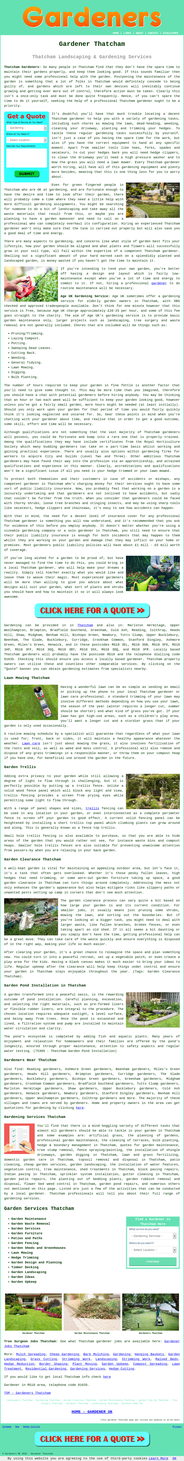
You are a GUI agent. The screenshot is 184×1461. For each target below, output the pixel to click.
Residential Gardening (46, 1369)
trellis (92, 808)
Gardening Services (87, 1369)
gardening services (21, 1198)
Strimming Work (76, 1359)
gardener (144, 101)
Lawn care (31, 743)
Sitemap (6, 1426)
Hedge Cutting (121, 1369)
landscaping (69, 209)
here (80, 1108)
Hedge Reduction (19, 1364)
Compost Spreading (150, 1364)
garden (104, 77)
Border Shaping (53, 1364)
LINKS (127, 33)
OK (174, 1458)
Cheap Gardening (64, 1354)
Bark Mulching (96, 1354)
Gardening (121, 1354)
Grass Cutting (44, 1359)
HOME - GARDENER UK (92, 1412)
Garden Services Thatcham (39, 1208)
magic (62, 577)
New (17, 1426)
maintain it (67, 592)
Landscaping (106, 1359)
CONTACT (153, 33)
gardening (157, 119)
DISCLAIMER (170, 33)
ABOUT (139, 33)
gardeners (171, 432)
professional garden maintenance (67, 1140)
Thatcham (85, 625)
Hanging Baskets (149, 1354)
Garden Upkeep (115, 1364)
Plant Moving (84, 1364)
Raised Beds (166, 1359)
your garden (91, 385)
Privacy (177, 1426)
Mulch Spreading (30, 1354)
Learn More (158, 1458)
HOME (116, 33)
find (18, 1069)
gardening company (38, 530)
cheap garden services (45, 1164)
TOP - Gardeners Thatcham (27, 1393)
